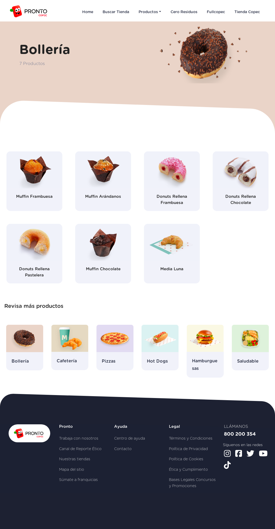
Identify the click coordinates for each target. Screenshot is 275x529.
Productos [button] (148, 12)
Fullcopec (216, 12)
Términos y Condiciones (190, 438)
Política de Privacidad (188, 449)
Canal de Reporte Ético (80, 449)
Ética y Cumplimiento (188, 470)
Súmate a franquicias (78, 480)
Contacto (123, 449)
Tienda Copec (247, 12)
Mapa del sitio (71, 470)
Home (87, 12)
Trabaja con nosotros (78, 438)
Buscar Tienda (116, 12)
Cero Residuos (184, 12)
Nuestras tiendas (74, 459)
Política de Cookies (186, 459)
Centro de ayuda (129, 438)
